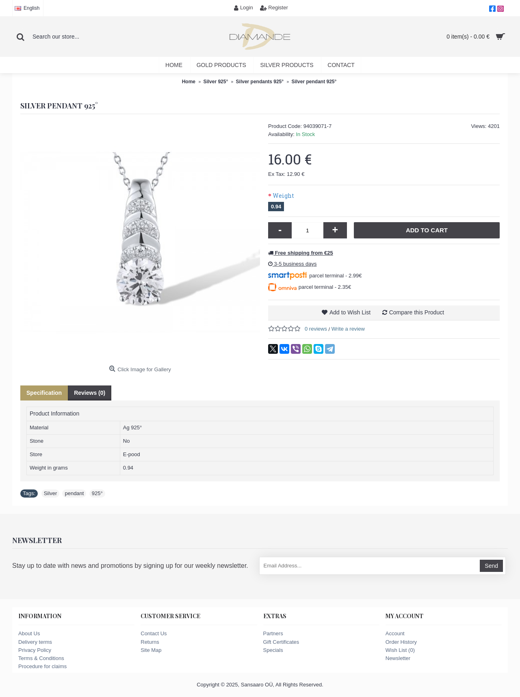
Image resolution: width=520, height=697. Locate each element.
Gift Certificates (281, 642)
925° (97, 493)
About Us (29, 633)
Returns (150, 642)
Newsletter (398, 658)
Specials (273, 650)
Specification (44, 393)
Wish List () (400, 650)
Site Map (151, 650)
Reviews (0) (89, 393)
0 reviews (316, 329)
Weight (283, 195)
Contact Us (154, 633)
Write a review (348, 329)
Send (491, 566)
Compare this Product (416, 312)
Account (395, 633)
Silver (50, 493)
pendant (74, 493)
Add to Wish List (349, 312)
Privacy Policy (34, 650)
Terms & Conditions (41, 658)
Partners (273, 633)
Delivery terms (35, 642)
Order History (401, 642)
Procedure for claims (42, 666)
